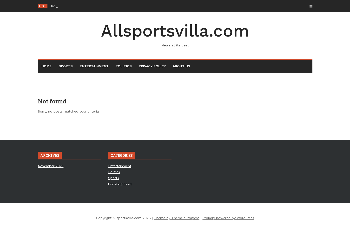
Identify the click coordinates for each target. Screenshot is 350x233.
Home (46, 66)
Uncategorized (120, 184)
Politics (124, 66)
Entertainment (94, 66)
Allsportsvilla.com (175, 34)
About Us (181, 66)
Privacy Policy (152, 66)
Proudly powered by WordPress (228, 218)
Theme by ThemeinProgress (176, 218)
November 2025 (51, 166)
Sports (66, 66)
